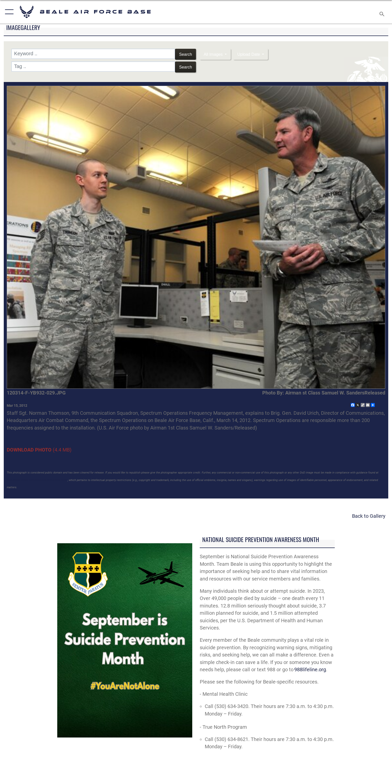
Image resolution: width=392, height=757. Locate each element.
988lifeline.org (310, 667)
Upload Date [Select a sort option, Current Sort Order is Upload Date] (256, 53)
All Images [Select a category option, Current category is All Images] (216, 53)
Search (184, 53)
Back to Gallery (368, 514)
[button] (8, 12)
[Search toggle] (382, 12)
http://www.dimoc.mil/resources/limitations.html (37, 478)
